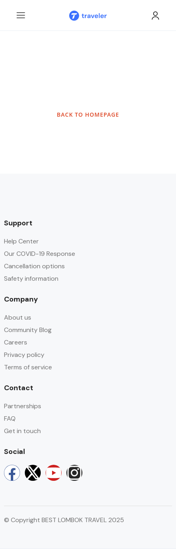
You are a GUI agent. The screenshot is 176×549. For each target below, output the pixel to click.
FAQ (10, 418)
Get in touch (22, 431)
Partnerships (22, 406)
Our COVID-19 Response (39, 253)
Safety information (31, 278)
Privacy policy (24, 354)
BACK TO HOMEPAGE (88, 114)
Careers (15, 342)
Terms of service (28, 367)
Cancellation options (34, 266)
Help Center (21, 241)
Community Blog (28, 330)
